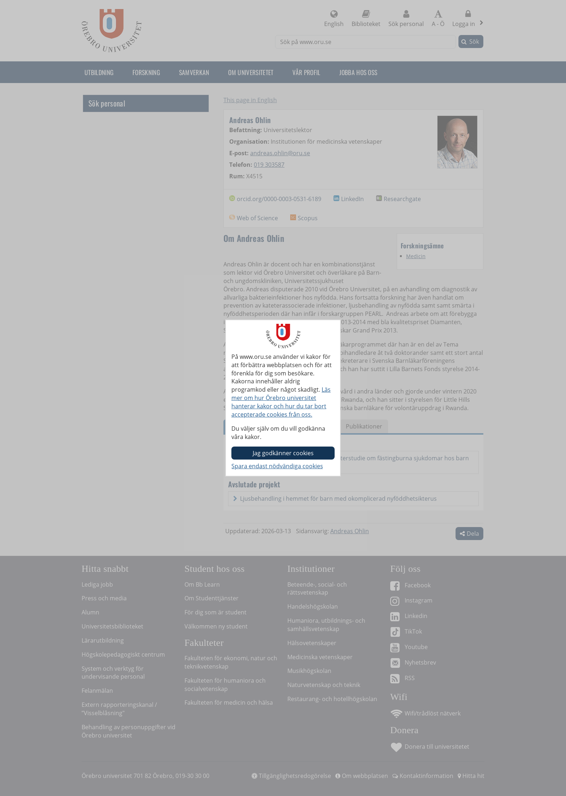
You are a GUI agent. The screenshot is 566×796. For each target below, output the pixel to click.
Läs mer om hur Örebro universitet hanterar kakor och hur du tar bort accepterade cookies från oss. (281, 402)
